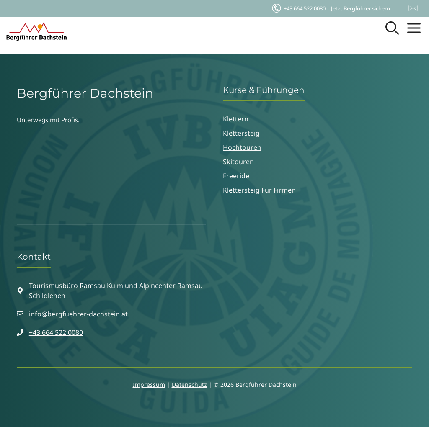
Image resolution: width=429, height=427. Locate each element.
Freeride (236, 175)
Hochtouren (242, 147)
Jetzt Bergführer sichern (330, 6)
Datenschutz (189, 384)
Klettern (235, 118)
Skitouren (238, 161)
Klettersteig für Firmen (259, 190)
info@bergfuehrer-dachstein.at (78, 314)
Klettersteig (241, 133)
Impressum (149, 384)
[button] (392, 31)
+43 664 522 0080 (56, 332)
